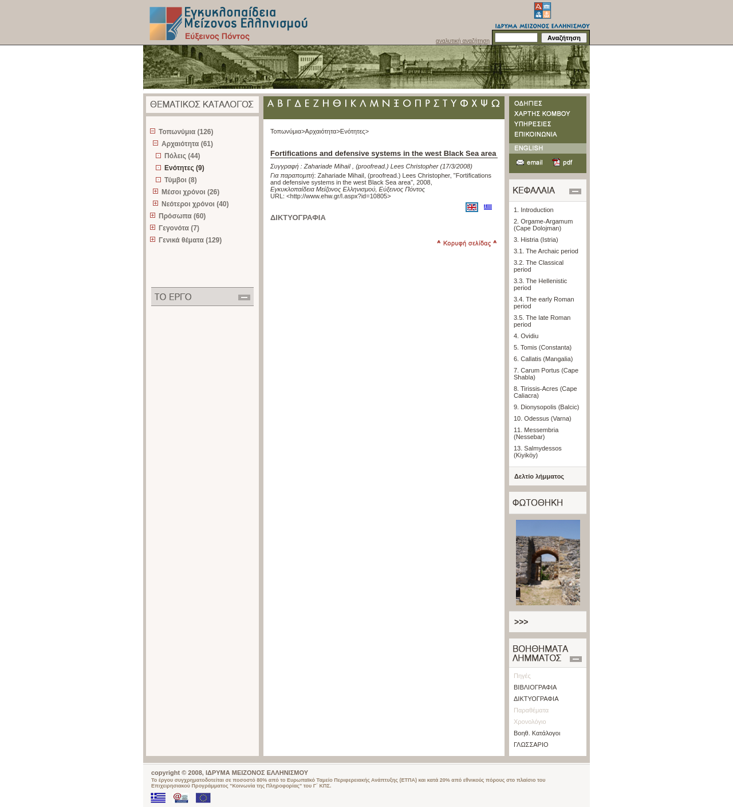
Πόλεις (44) (182, 156)
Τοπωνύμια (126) (186, 132)
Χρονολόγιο (530, 721)
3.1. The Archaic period (546, 251)
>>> (521, 621)
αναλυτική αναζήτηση (463, 41)
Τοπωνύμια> (287, 131)
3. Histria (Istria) (536, 239)
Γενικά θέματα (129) (190, 240)
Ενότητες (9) (184, 168)
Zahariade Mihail (327, 166)
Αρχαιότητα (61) (187, 144)
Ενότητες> (354, 131)
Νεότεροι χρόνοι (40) (195, 204)
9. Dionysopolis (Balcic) (546, 407)
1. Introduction (534, 209)
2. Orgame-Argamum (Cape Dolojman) (543, 225)
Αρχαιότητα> (322, 131)
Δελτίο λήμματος (539, 476)
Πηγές (522, 675)
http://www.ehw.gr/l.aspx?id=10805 (339, 196)
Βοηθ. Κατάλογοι (537, 733)
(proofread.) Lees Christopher (397, 166)
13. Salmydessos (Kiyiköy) (538, 452)
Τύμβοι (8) (180, 180)
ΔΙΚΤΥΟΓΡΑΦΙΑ (536, 698)
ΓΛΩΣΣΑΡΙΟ (531, 744)
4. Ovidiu (526, 335)
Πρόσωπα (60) (182, 216)
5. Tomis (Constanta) (543, 347)
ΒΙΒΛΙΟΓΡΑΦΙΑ (535, 687)
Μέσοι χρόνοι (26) (190, 192)
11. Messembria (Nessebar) (536, 433)
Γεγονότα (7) (179, 228)
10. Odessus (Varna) (543, 418)
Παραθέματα (531, 710)
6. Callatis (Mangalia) (543, 358)
